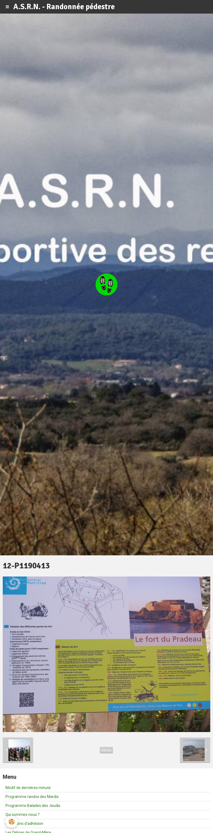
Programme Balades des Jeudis (32, 805)
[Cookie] (11, 822)
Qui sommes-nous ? (22, 814)
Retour (106, 750)
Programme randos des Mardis (32, 796)
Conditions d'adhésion (24, 823)
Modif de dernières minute (28, 788)
